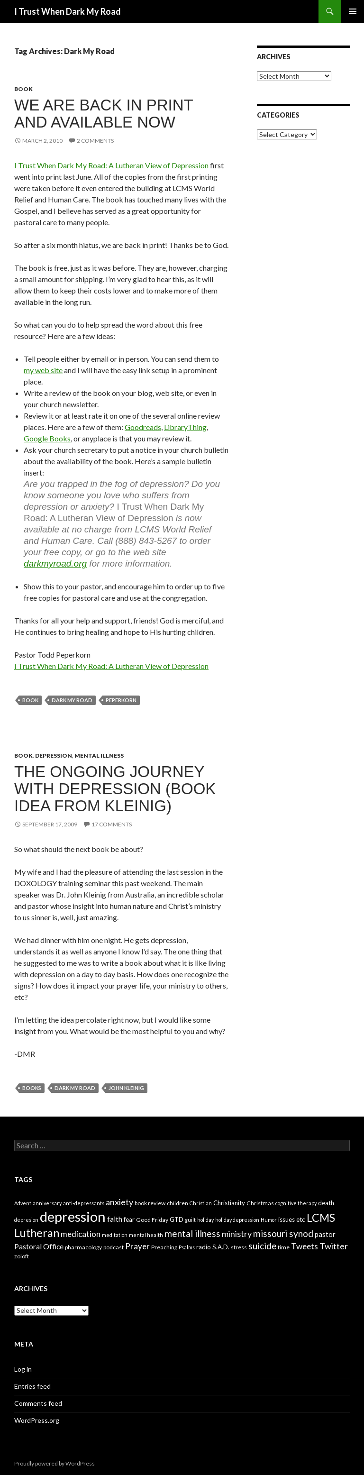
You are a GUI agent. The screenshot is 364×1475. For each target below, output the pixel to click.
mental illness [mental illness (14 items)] (192, 1233)
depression (53, 755)
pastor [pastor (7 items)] (325, 1234)
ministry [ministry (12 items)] (237, 1233)
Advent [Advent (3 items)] (22, 1203)
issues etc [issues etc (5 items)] (291, 1219)
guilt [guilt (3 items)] (190, 1220)
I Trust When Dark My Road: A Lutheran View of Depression (111, 165)
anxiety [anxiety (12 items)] (119, 1202)
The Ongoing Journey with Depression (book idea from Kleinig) (115, 789)
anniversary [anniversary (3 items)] (47, 1203)
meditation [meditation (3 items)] (114, 1235)
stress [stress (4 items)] (239, 1247)
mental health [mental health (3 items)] (146, 1235)
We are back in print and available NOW (103, 113)
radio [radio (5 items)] (203, 1247)
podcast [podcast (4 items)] (113, 1247)
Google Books (47, 438)
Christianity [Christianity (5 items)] (229, 1203)
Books (31, 1088)
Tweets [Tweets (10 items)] (304, 1246)
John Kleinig (126, 1088)
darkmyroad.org (55, 563)
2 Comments (95, 140)
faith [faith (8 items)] (114, 1218)
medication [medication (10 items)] (80, 1234)
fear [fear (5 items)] (129, 1219)
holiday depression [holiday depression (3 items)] (237, 1220)
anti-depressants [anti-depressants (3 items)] (83, 1203)
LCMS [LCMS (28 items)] (321, 1217)
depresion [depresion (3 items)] (26, 1220)
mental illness (99, 755)
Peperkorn (121, 700)
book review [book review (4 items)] (150, 1203)
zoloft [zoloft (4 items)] (21, 1256)
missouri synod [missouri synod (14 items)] (283, 1233)
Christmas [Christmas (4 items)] (260, 1203)
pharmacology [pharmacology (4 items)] (83, 1247)
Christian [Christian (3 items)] (201, 1203)
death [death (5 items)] (326, 1203)
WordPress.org (36, 1420)
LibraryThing (185, 426)
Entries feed (32, 1386)
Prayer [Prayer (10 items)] (137, 1246)
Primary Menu (352, 11)
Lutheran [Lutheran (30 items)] (36, 1232)
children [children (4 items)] (177, 1203)
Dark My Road (72, 700)
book (23, 88)
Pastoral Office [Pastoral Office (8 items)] (39, 1246)
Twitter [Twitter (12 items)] (333, 1246)
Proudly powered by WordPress (54, 1463)
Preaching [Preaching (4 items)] (164, 1247)
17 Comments (111, 824)
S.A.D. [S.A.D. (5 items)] (220, 1247)
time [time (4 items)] (284, 1247)
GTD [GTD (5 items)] (176, 1219)
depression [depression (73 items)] (73, 1216)
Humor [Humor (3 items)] (269, 1220)
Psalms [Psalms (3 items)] (187, 1247)
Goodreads (143, 426)
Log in (23, 1369)
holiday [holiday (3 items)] (205, 1220)
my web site (43, 370)
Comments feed (38, 1403)
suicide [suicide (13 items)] (262, 1245)
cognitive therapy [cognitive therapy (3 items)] (296, 1203)
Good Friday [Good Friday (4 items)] (152, 1219)
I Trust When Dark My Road (67, 11)
